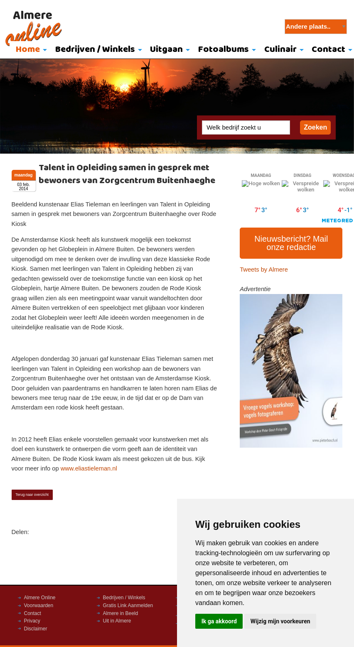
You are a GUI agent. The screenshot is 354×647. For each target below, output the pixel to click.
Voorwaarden (39, 605)
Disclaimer (35, 629)
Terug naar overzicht (32, 495)
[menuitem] (29, 50)
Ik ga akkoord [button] (219, 621)
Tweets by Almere (264, 269)
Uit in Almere (117, 621)
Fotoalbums (223, 49)
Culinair (280, 49)
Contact (32, 613)
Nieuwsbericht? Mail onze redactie (291, 243)
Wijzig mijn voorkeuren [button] (280, 621)
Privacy (32, 621)
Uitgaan (166, 49)
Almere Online (40, 597)
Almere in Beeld (120, 613)
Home (28, 49)
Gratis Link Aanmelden (128, 605)
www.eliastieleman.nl (89, 468)
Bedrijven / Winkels (95, 49)
